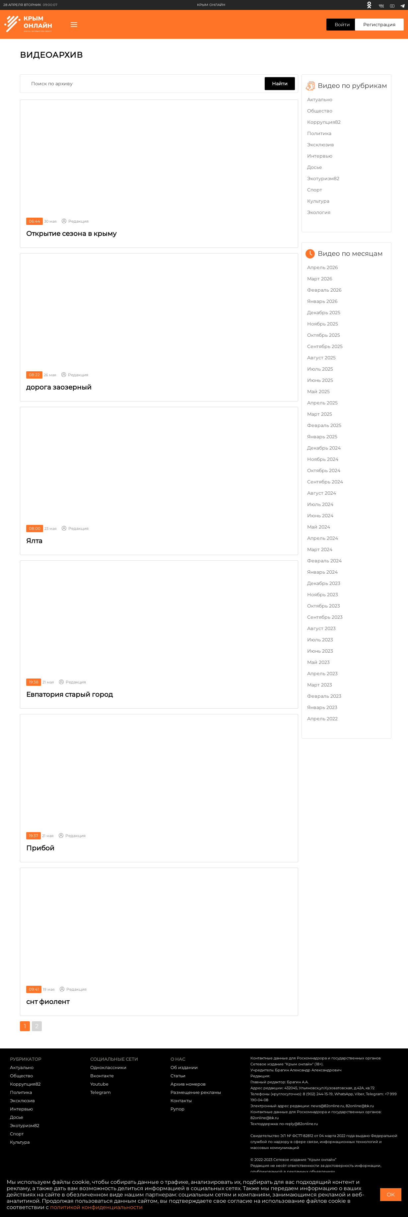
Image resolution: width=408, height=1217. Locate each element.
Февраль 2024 (324, 561)
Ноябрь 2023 (322, 595)
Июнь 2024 (320, 516)
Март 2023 (319, 685)
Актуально (319, 100)
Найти (280, 84)
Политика (319, 133)
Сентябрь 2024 (325, 482)
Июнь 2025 (320, 380)
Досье (314, 167)
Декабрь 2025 (323, 313)
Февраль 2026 (324, 290)
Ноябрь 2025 (322, 324)
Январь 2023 (322, 707)
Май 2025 (318, 391)
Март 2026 (319, 279)
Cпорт (314, 190)
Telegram (100, 1092)
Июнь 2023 (320, 651)
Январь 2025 (322, 437)
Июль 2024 (320, 504)
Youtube (99, 1084)
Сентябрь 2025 (325, 346)
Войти (342, 25)
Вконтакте (102, 1075)
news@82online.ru (327, 1106)
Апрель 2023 (322, 674)
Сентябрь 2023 (325, 617)
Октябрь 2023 (323, 606)
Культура (318, 201)
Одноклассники (108, 1067)
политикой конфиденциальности (96, 1207)
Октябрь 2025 (323, 335)
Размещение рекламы (195, 1092)
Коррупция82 (324, 122)
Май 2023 (318, 662)
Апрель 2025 (322, 403)
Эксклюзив (320, 145)
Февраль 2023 (324, 696)
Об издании (184, 1067)
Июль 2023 (320, 640)
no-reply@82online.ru (298, 1123)
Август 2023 (321, 628)
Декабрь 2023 (323, 583)
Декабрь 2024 (324, 448)
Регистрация (379, 25)
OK (391, 1194)
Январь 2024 (322, 572)
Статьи (177, 1075)
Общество (319, 111)
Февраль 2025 (324, 425)
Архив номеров (188, 1084)
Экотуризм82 (323, 178)
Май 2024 (318, 527)
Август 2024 (321, 493)
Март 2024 (319, 549)
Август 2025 (321, 358)
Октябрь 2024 (323, 470)
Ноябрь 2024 (322, 459)
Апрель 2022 (322, 719)
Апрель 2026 (322, 267)
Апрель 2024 (322, 538)
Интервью (319, 156)
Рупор (177, 1108)
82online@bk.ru (360, 1106)
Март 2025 (319, 414)
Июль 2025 (320, 369)
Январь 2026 (322, 301)
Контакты (181, 1100)
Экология (318, 212)
